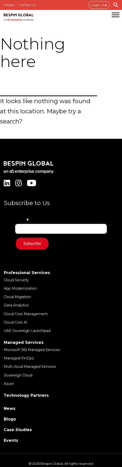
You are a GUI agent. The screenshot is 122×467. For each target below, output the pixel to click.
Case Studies (18, 429)
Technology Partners (26, 395)
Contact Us (27, 5)
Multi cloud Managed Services (30, 366)
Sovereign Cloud (18, 375)
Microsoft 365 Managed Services (32, 350)
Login (99, 5)
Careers (9, 5)
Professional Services (27, 272)
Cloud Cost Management (26, 314)
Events (11, 440)
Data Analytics (16, 305)
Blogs (10, 419)
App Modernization (20, 288)
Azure (9, 383)
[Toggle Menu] (116, 14)
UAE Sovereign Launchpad (27, 330)
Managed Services (23, 342)
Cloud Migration (17, 297)
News (9, 408)
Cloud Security (16, 280)
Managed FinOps (19, 358)
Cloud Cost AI (15, 322)
